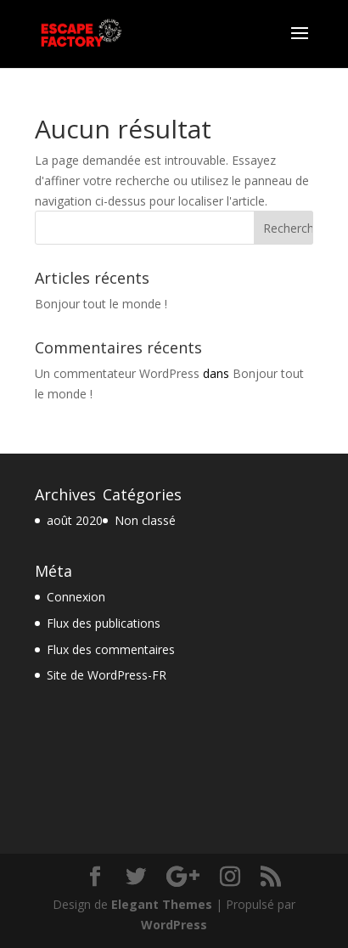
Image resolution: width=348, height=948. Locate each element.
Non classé (145, 520)
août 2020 (75, 520)
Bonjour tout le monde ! (101, 304)
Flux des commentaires (111, 649)
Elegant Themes (161, 904)
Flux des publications (103, 623)
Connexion (76, 597)
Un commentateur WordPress (117, 373)
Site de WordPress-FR (106, 675)
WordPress (174, 925)
